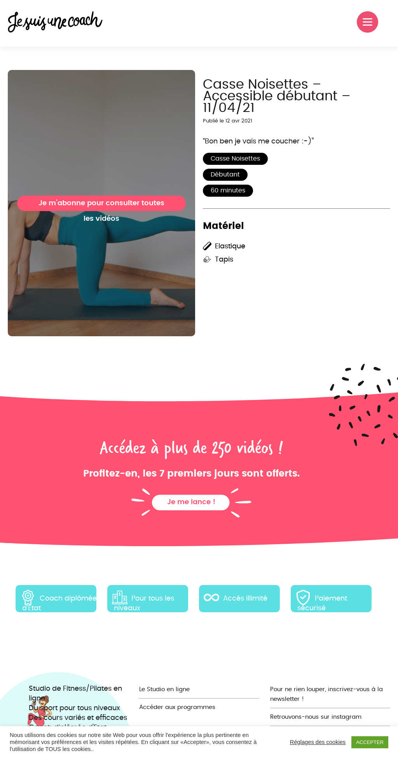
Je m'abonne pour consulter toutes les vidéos (101, 205)
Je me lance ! (191, 502)
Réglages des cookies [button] (318, 742)
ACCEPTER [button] (370, 742)
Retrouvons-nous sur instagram (315, 717)
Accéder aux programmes (177, 707)
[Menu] (367, 22)
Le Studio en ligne (164, 689)
